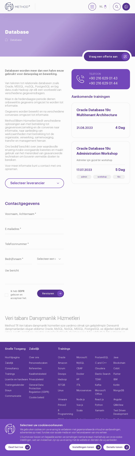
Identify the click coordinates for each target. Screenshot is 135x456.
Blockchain (119, 363)
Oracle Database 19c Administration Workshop (97, 151)
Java (115, 357)
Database (16, 40)
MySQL (80, 363)
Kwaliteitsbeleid (37, 374)
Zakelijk (9, 363)
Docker (80, 374)
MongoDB (118, 390)
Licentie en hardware (16, 379)
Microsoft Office (100, 392)
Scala (80, 410)
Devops (62, 374)
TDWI (98, 379)
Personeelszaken (38, 363)
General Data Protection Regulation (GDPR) (39, 388)
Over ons (34, 357)
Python (99, 405)
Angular (117, 399)
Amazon (62, 363)
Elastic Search (102, 374)
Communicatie (13, 396)
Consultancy (12, 368)
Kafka (98, 385)
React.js (99, 399)
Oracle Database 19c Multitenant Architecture (97, 112)
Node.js (81, 399)
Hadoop (62, 379)
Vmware (62, 399)
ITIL (79, 385)
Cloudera (100, 368)
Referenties (35, 368)
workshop (102, 177)
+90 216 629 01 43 (103, 78)
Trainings (10, 374)
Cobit (116, 368)
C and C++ (101, 363)
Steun (8, 390)
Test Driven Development (120, 412)
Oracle (61, 357)
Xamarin (99, 410)
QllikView (118, 405)
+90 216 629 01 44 (103, 83)
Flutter (117, 374)
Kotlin (116, 385)
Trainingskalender (14, 385)
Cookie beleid (36, 397)
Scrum (61, 368)
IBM (115, 379)
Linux (60, 390)
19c (118, 177)
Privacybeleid (36, 379)
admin (84, 177)
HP (78, 379)
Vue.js (80, 405)
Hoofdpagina (12, 357)
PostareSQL (101, 357)
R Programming (65, 412)
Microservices (84, 390)
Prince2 (62, 405)
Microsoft (82, 357)
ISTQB (61, 385)
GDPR (21, 291)
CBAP (80, 368)
